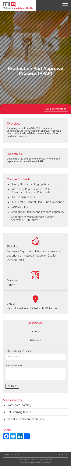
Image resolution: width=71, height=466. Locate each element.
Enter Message (13, 365)
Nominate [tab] (35, 340)
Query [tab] (35, 331)
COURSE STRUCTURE (56, 109)
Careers (16, 455)
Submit (12, 386)
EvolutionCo (46, 462)
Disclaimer (7, 455)
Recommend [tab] (35, 323)
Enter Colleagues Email (18, 351)
